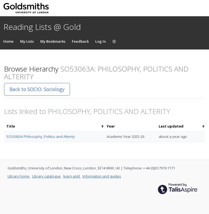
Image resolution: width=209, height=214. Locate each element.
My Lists (27, 41)
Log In (100, 41)
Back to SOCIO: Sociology (37, 89)
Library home (19, 176)
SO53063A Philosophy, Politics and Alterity (40, 136)
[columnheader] (54, 126)
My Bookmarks (52, 41)
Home (8, 41)
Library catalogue (47, 176)
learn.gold (72, 176)
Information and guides (101, 176)
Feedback (80, 41)
